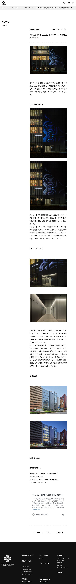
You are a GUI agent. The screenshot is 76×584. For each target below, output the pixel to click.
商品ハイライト (26, 561)
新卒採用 (59, 562)
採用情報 (60, 555)
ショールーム (26, 567)
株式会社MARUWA (26, 582)
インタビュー (60, 560)
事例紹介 (41, 558)
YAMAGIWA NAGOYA (27, 574)
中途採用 (59, 565)
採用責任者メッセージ (63, 558)
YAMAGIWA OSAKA (27, 572)
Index (48, 533)
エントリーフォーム (62, 567)
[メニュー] (73, 3)
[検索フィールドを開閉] (64, 3)
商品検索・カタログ (28, 555)
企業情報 (60, 572)
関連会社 (24, 579)
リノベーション (44, 563)
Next (60, 533)
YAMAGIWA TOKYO (27, 569)
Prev (36, 533)
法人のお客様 (43, 555)
